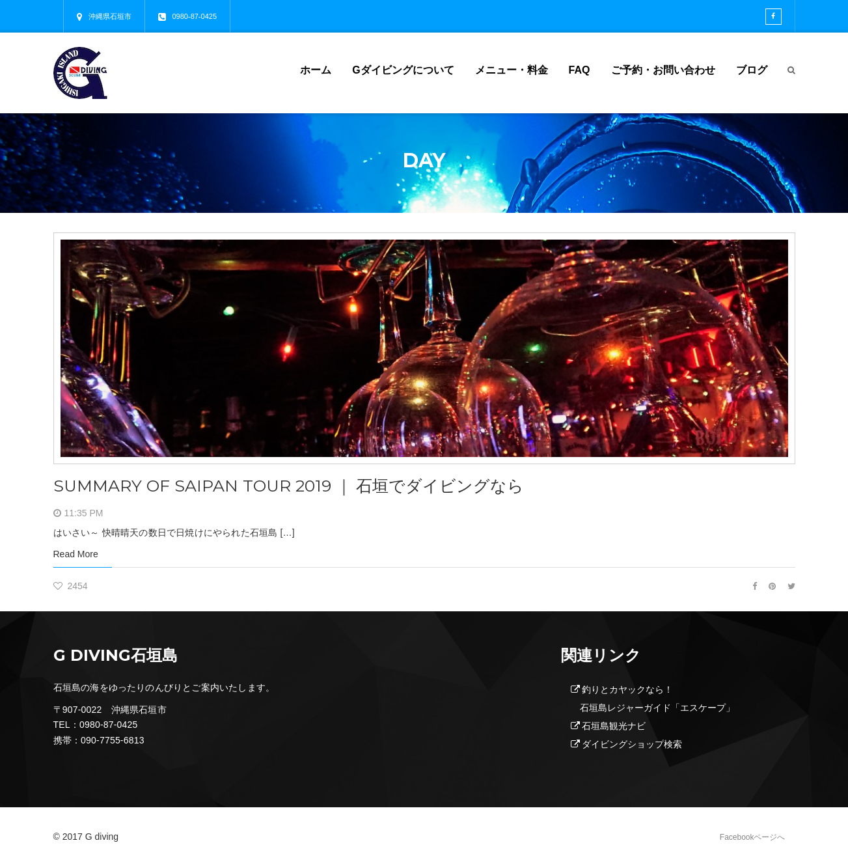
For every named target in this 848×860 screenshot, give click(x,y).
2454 (70, 586)
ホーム (315, 70)
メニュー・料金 (511, 70)
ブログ (751, 70)
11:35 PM (83, 513)
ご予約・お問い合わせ (663, 70)
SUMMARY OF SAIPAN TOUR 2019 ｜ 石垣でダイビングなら (296, 485)
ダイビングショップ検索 (632, 744)
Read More (75, 554)
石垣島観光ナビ (614, 726)
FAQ (579, 70)
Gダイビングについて (403, 70)
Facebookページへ (753, 837)
